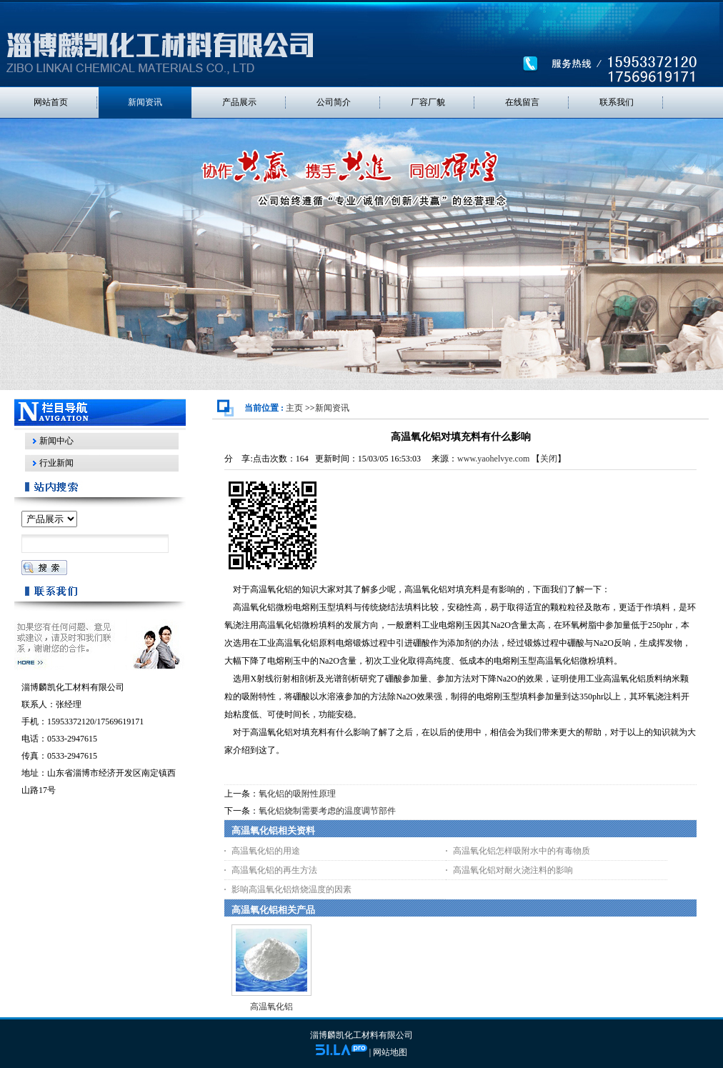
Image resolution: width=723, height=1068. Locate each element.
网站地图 (390, 1052)
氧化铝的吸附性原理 (297, 794)
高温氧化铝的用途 (265, 851)
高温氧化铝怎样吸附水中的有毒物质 (521, 851)
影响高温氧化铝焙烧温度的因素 (291, 889)
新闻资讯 (332, 408)
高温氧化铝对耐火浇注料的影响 (513, 870)
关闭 (548, 459)
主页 (294, 408)
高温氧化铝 (271, 1007)
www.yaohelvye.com (493, 459)
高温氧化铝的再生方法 (274, 870)
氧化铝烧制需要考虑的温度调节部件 (327, 811)
